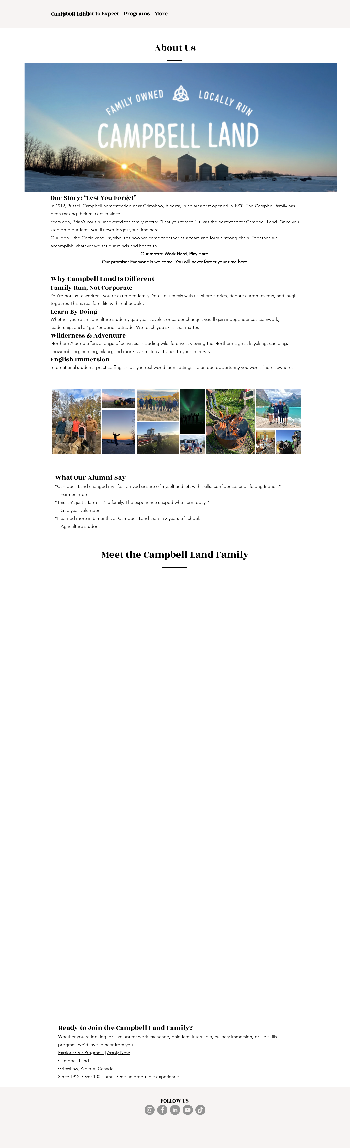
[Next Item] (292, 421)
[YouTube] (188, 1110)
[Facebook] (162, 1110)
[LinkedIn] (175, 1110)
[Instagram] (150, 1110)
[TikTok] (200, 1110)
